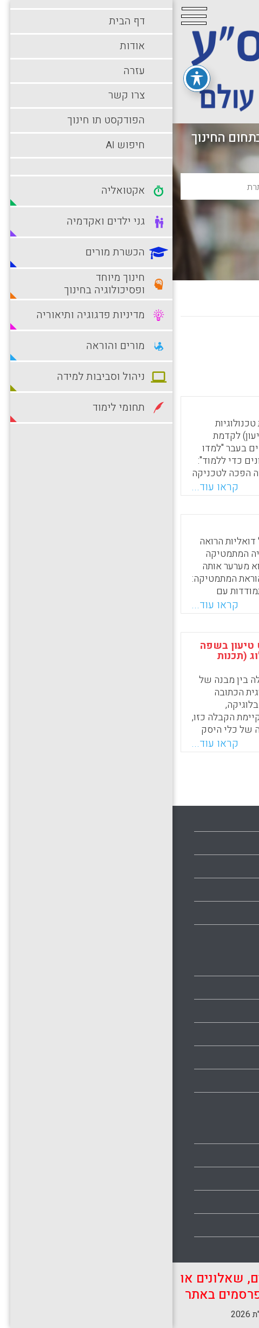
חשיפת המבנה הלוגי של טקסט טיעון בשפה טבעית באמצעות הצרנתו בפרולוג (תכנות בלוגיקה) (125, 656)
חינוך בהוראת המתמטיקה (167, 527)
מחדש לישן (217, 347)
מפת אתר (232, 912)
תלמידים (233, 1248)
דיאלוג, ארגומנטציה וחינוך (164, 409)
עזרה (239, 866)
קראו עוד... (42, 487)
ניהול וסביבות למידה (212, 1155)
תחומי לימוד (227, 1225)
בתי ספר (233, 987)
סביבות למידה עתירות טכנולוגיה (192, 1201)
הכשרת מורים (224, 1034)
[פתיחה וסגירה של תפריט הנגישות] (24, 78)
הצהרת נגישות (223, 936)
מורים (238, 1103)
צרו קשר (233, 889)
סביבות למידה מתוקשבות (203, 1178)
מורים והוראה (225, 1132)
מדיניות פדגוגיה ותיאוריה (205, 1080)
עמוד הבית (229, 819)
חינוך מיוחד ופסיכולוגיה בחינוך (193, 1057)
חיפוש (129, 221)
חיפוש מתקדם (129, 246)
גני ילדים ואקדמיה (216, 1010)
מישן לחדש (154, 347)
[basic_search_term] (129, 186)
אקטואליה (230, 964)
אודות (238, 843)
